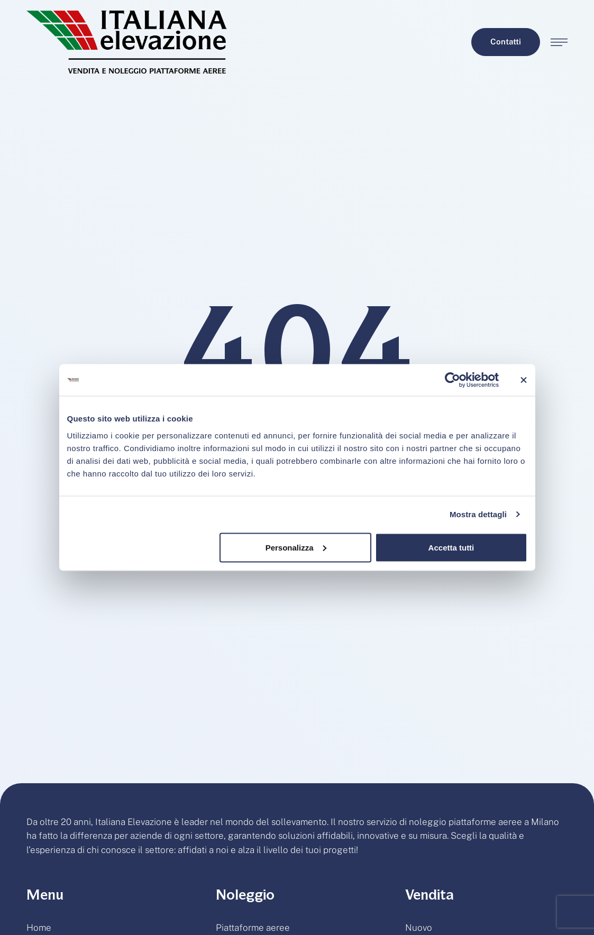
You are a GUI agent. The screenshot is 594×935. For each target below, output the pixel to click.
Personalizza (296, 547)
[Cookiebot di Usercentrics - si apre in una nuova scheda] (452, 380)
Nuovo (418, 927)
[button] (505, 42)
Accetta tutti (451, 547)
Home (38, 927)
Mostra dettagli (478, 514)
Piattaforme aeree (253, 927)
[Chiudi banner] (523, 380)
